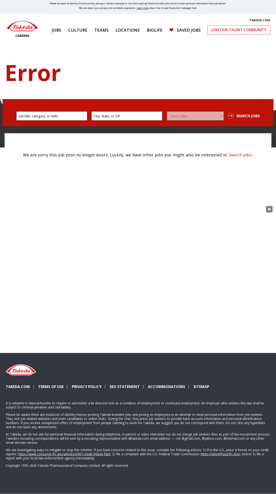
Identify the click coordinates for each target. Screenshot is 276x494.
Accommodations (168, 387)
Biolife (155, 30)
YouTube (264, 378)
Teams (101, 30)
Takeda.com (18, 387)
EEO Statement (125, 387)
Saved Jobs (189, 30)
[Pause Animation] (269, 209)
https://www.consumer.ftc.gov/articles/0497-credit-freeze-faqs (64, 454)
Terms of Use (51, 387)
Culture (77, 30)
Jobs (56, 30)
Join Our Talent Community (238, 29)
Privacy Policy (86, 387)
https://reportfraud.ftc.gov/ (220, 454)
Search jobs (240, 155)
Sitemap (201, 387)
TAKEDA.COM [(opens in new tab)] (259, 20)
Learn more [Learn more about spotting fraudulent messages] (143, 8)
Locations (127, 30)
